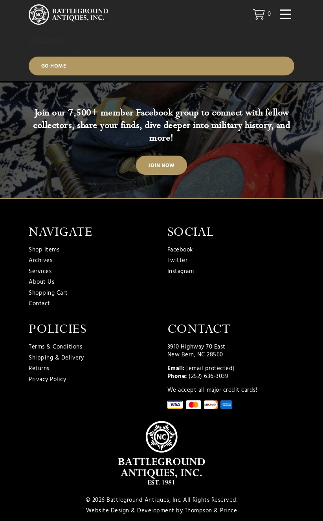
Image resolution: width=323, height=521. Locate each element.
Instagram (180, 272)
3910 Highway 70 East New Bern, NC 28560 (196, 351)
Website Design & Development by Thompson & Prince (161, 510)
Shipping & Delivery (56, 358)
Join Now (162, 165)
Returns (39, 369)
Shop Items (44, 250)
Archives (40, 261)
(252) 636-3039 (208, 376)
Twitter (177, 261)
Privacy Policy (47, 380)
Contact (39, 304)
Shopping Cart (48, 293)
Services (40, 272)
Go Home (53, 66)
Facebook (180, 250)
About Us (41, 282)
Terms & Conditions (55, 347)
